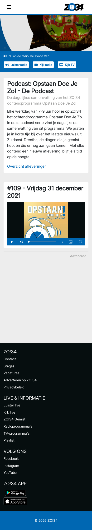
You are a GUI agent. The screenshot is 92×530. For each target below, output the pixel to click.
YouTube (10, 472)
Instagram (11, 466)
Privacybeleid (14, 387)
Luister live (12, 405)
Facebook (11, 458)
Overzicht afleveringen (27, 166)
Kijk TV (67, 65)
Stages (9, 366)
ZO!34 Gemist (14, 419)
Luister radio (16, 65)
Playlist (9, 440)
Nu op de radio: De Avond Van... (27, 56)
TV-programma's (16, 433)
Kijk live (9, 412)
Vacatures (11, 373)
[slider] (42, 241)
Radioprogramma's (18, 426)
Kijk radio (43, 65)
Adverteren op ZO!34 (20, 380)
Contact (10, 359)
